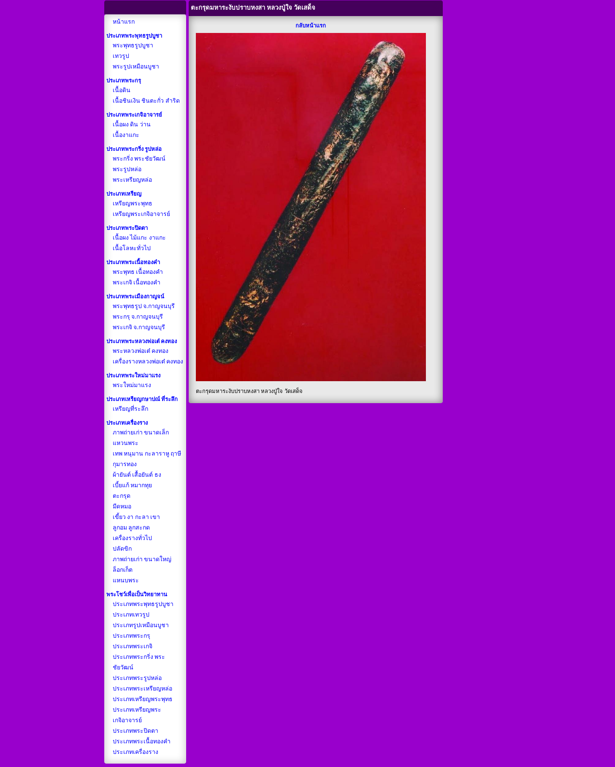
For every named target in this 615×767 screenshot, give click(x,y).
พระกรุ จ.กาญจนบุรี (138, 317)
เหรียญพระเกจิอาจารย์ (141, 214)
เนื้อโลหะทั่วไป (132, 248)
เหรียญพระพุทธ (132, 203)
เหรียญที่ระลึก (130, 409)
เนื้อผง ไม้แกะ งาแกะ (139, 238)
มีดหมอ (122, 506)
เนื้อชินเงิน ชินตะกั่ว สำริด (146, 101)
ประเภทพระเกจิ (132, 646)
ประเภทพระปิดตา (135, 731)
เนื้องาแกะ (126, 135)
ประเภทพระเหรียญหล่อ (142, 688)
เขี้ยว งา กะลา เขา (136, 517)
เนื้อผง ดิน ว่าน (132, 124)
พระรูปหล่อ (127, 169)
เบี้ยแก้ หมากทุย (132, 485)
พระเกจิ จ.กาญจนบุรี (139, 327)
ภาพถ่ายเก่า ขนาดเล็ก (141, 432)
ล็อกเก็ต (123, 570)
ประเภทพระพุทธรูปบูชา (143, 604)
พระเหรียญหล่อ (132, 180)
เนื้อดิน (121, 90)
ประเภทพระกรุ (131, 636)
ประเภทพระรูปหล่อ (137, 678)
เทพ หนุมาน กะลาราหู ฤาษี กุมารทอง (147, 458)
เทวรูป (121, 56)
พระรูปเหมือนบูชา (136, 66)
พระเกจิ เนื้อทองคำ (137, 282)
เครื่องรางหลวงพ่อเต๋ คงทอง (148, 361)
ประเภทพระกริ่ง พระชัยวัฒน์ (139, 662)
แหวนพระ (125, 443)
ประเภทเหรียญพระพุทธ (143, 699)
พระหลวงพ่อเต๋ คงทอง (141, 351)
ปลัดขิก (122, 549)
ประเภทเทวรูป (131, 614)
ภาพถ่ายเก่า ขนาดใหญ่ (142, 559)
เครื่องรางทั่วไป (132, 538)
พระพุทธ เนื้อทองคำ (138, 272)
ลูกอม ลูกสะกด (131, 527)
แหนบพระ (126, 580)
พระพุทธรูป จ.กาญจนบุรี (144, 306)
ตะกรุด (121, 496)
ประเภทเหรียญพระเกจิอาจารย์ (137, 715)
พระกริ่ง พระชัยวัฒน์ (139, 159)
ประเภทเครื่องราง (135, 752)
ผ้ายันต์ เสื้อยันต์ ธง (137, 475)
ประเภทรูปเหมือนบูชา (141, 625)
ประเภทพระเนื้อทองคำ (142, 741)
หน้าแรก (124, 22)
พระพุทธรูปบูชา (133, 45)
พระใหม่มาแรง (132, 385)
